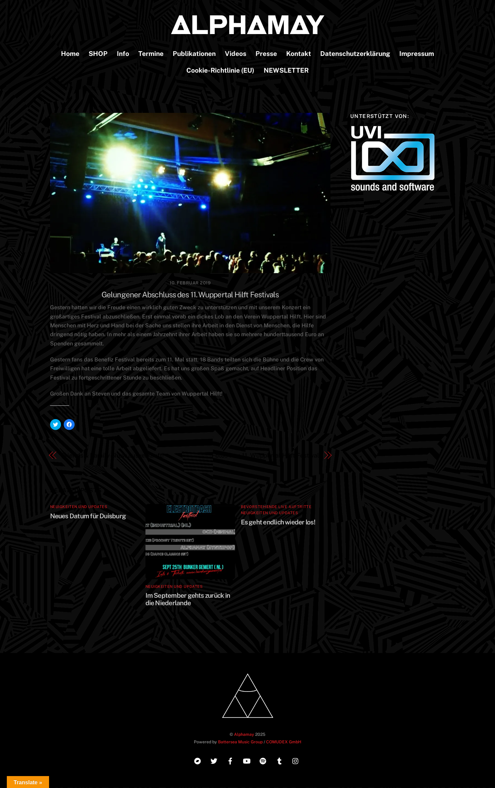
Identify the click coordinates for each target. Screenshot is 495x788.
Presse (266, 54)
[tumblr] (279, 760)
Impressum (416, 54)
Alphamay (244, 734)
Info (123, 54)
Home (70, 54)
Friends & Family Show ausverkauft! (112, 455)
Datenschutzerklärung (355, 54)
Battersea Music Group (240, 742)
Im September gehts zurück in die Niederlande (187, 599)
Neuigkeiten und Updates (79, 507)
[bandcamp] (197, 760)
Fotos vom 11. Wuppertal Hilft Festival (265, 455)
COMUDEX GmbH (283, 742)
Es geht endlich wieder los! (278, 522)
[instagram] (296, 760)
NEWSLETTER (286, 70)
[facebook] (230, 760)
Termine (151, 54)
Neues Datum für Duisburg (88, 516)
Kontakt (298, 54)
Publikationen (194, 54)
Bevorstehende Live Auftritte (276, 507)
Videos (235, 54)
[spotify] (263, 760)
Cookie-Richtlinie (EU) (220, 70)
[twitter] (214, 760)
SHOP (98, 54)
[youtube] (246, 760)
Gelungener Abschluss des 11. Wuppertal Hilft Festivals (190, 295)
